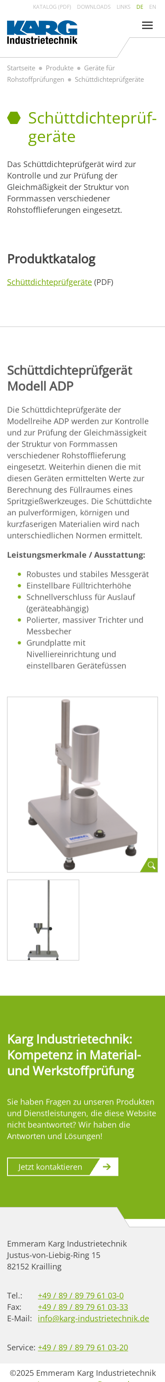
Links (124, 7)
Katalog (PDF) (52, 7)
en (152, 7)
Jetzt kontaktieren (50, 1168)
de (139, 7)
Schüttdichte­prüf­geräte (49, 282)
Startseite (21, 67)
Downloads (94, 7)
